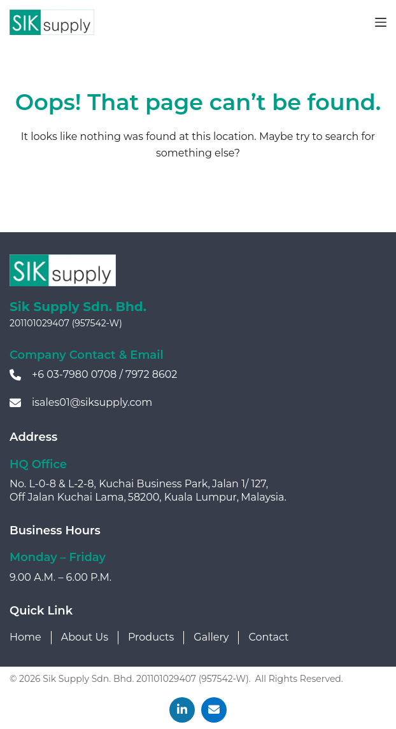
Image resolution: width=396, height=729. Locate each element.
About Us (84, 637)
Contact (268, 637)
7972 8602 (151, 374)
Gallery (211, 637)
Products (151, 637)
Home (25, 637)
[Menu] (380, 22)
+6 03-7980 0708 (74, 374)
